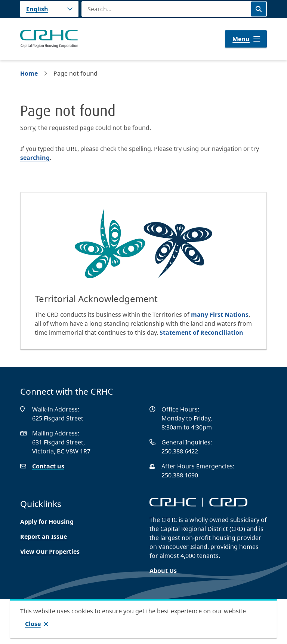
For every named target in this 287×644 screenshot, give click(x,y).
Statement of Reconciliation (201, 332)
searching (35, 158)
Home (29, 73)
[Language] (49, 9)
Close (33, 624)
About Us (163, 570)
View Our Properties (50, 551)
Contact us (48, 466)
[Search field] (166, 9)
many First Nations (220, 314)
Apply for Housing (47, 521)
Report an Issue (43, 536)
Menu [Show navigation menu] (241, 39)
